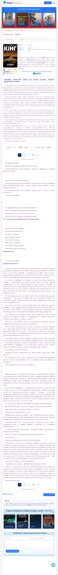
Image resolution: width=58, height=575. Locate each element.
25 (33, 155)
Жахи (11, 73)
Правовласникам (8, 493)
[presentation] (51, 10)
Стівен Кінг (10, 39)
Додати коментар (12, 551)
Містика (7, 73)
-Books (15, 2)
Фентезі (22, 39)
